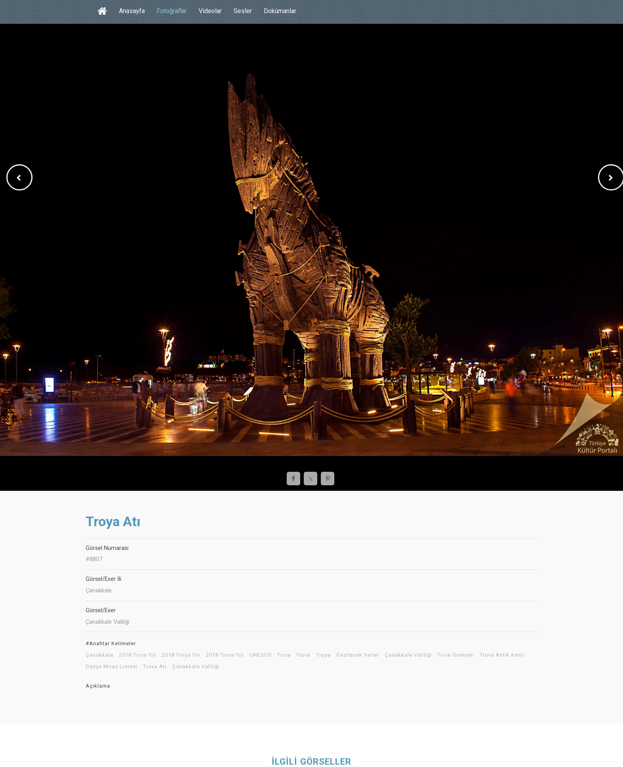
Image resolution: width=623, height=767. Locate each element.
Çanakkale (99, 655)
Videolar (210, 11)
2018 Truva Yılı (225, 655)
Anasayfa (132, 11)
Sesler (243, 11)
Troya (323, 655)
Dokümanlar (280, 11)
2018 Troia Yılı (137, 655)
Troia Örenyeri (455, 655)
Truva (303, 655)
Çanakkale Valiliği (408, 655)
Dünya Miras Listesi (112, 666)
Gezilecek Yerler (357, 655)
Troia (284, 655)
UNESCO (260, 655)
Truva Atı (155, 666)
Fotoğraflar (172, 11)
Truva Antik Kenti (502, 655)
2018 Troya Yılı (181, 655)
